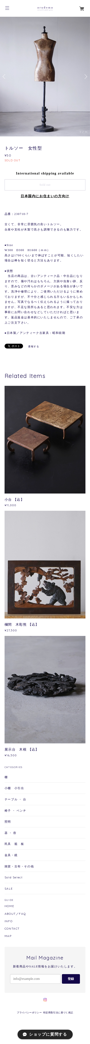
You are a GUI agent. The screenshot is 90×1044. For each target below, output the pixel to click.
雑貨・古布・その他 (19, 866)
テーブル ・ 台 (15, 799)
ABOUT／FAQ (15, 913)
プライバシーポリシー (29, 1012)
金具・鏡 (11, 855)
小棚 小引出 (14, 788)
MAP (8, 936)
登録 (71, 979)
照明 (8, 821)
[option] (45, 76)
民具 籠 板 (14, 844)
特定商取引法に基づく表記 (58, 1012)
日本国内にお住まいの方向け (45, 196)
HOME (9, 906)
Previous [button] (5, 76)
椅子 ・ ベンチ (15, 810)
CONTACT (12, 928)
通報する (33, 346)
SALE (9, 888)
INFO (8, 921)
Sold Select (14, 877)
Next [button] (85, 76)
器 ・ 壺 (11, 833)
